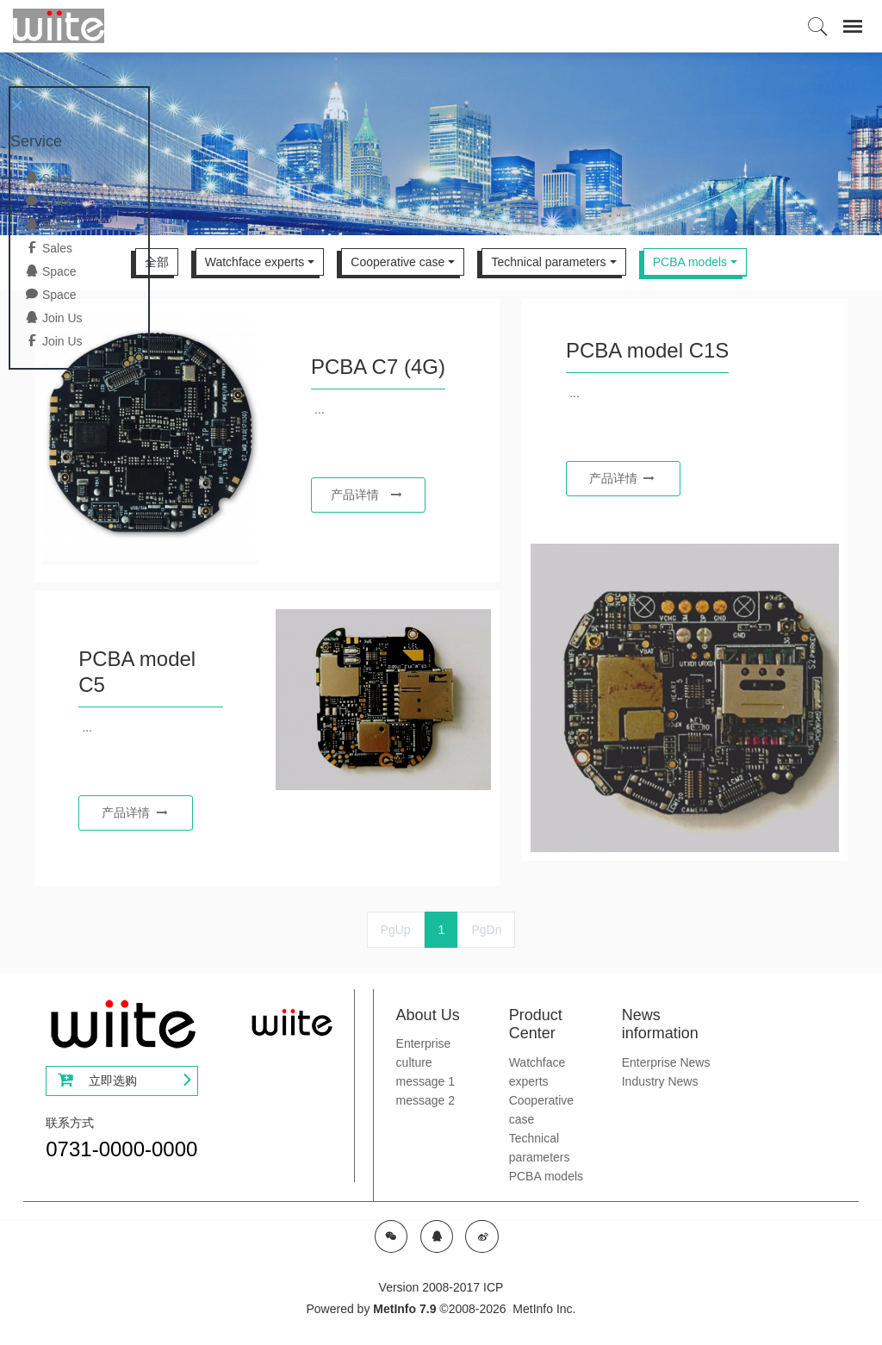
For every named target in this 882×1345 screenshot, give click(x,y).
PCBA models (690, 262)
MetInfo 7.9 (404, 1309)
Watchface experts (254, 262)
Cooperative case (397, 262)
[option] (441, 143)
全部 (157, 262)
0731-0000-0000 (121, 1149)
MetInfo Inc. (543, 1309)
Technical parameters (548, 262)
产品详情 (366, 494)
